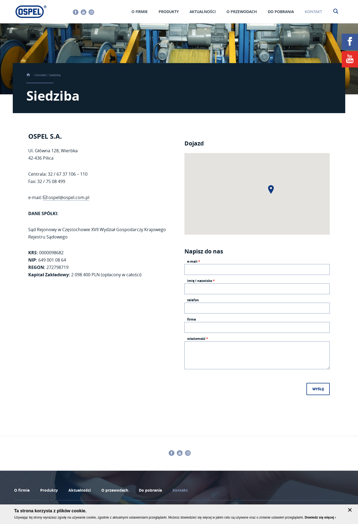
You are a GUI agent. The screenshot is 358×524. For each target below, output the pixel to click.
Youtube (83, 12)
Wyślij (318, 389)
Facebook (75, 12)
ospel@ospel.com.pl (68, 197)
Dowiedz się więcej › (320, 517)
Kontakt (41, 75)
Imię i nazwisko (201, 281)
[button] (271, 189)
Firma (191, 320)
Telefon (193, 300)
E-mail (193, 262)
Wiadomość (197, 339)
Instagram (91, 12)
